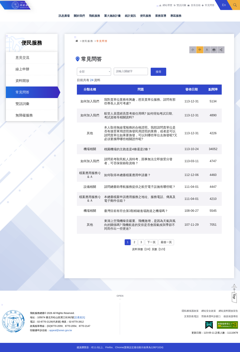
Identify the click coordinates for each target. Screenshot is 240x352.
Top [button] (234, 296)
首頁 (77, 40)
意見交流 (22, 57)
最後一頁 (166, 242)
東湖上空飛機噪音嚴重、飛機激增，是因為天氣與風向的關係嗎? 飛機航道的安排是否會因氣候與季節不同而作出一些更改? (140, 224)
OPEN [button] (120, 295)
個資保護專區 (230, 316)
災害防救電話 (191, 316)
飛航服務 (94, 15)
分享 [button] (221, 49)
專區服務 (175, 15)
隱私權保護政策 (190, 310)
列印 (214, 49)
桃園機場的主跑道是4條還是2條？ (127, 149)
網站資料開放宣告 (228, 310)
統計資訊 (130, 15)
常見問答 (209, 5)
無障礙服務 (24, 115)
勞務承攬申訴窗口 (211, 316)
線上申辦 (22, 69)
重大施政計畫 (112, 15)
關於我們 (79, 15)
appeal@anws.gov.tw (60, 330)
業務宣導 (160, 15)
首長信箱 (196, 5)
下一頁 (151, 242)
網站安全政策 (208, 310)
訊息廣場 (64, 15)
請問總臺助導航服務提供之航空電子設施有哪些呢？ (140, 186)
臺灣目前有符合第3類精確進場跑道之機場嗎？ (136, 211)
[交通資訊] (79, 317)
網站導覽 (167, 5)
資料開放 (22, 81)
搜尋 (235, 5)
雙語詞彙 (181, 5)
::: (158, 5)
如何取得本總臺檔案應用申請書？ (127, 175)
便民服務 (145, 15)
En (224, 5)
